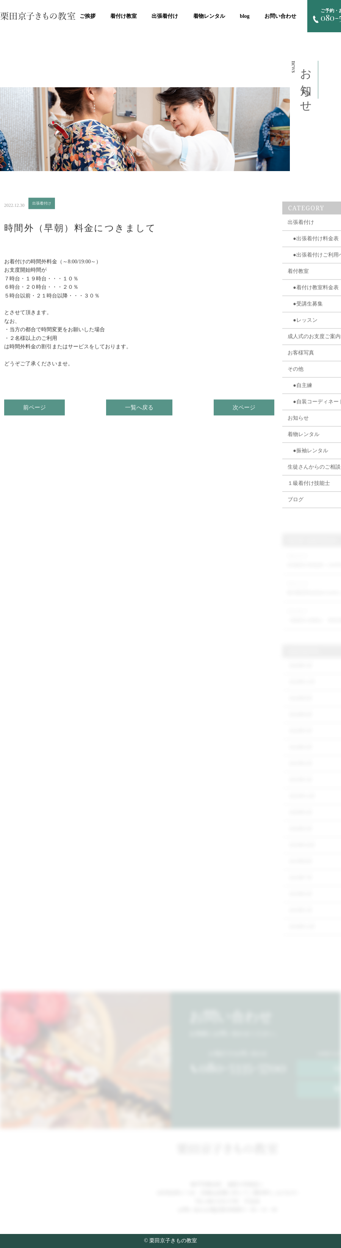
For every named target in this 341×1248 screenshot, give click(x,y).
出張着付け (165, 16)
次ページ (244, 411)
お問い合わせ (280, 16)
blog (245, 16)
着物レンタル (209, 16)
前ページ (34, 411)
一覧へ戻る (139, 411)
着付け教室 (123, 16)
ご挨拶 (87, 16)
